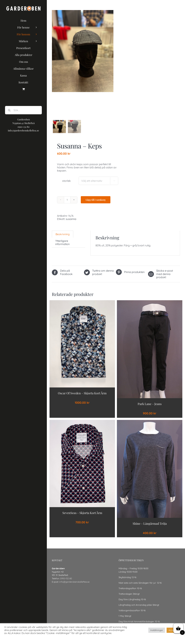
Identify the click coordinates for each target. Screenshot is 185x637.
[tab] (62, 238)
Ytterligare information (62, 246)
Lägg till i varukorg (96, 203)
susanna (71, 222)
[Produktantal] (67, 203)
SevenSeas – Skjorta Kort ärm (82, 517)
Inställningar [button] (156, 630)
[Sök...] (23, 110)
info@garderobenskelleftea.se (74, 585)
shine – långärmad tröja (150, 527)
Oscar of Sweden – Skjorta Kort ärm (82, 397)
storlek (66, 184)
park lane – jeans (150, 408)
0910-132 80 (66, 582)
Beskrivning (63, 238)
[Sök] (9, 110)
